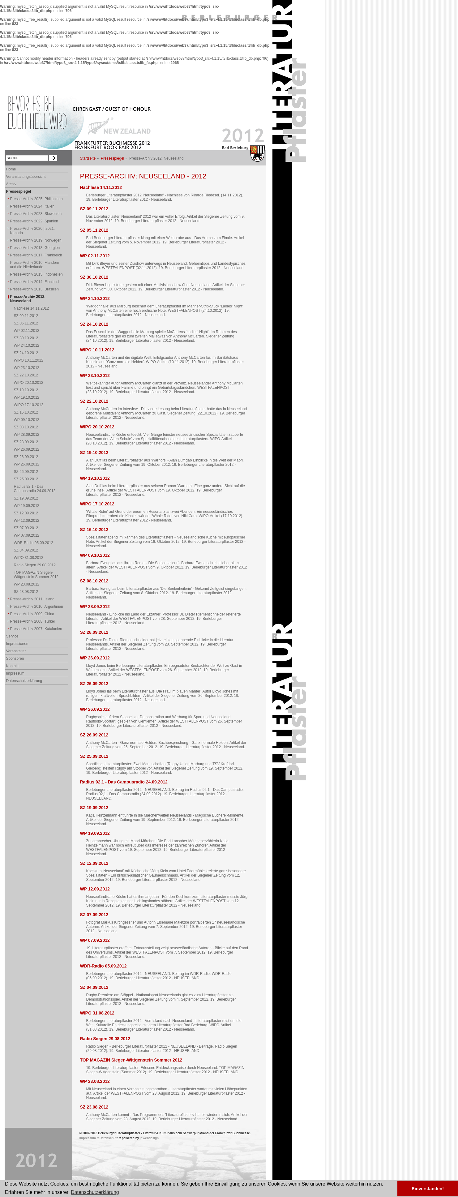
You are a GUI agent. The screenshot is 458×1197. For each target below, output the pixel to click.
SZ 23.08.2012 (94, 1107)
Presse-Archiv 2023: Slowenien (36, 214)
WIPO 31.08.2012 (97, 1012)
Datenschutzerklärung (24, 681)
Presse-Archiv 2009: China (32, 614)
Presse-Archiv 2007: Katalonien (36, 629)
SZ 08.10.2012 (94, 580)
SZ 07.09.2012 (94, 914)
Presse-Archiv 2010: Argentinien (36, 606)
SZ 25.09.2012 (94, 756)
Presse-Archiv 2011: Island (32, 599)
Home (11, 169)
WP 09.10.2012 (95, 555)
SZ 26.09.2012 (94, 683)
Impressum (15, 673)
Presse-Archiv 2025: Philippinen (36, 199)
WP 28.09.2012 (95, 606)
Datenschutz (109, 1138)
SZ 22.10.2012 (94, 401)
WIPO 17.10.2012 (97, 503)
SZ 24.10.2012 (94, 324)
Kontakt (12, 666)
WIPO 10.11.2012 (97, 349)
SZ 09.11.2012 (94, 208)
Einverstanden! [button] (428, 1188)
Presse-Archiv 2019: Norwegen (36, 240)
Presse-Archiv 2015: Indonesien (36, 274)
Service (12, 636)
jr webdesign (149, 1138)
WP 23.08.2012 (95, 1081)
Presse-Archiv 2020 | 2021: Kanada (32, 230)
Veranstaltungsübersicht (26, 176)
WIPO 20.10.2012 (97, 426)
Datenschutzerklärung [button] (95, 1192)
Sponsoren (15, 658)
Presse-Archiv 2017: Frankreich (36, 255)
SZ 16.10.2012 (94, 529)
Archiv (11, 184)
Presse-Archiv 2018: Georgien (35, 248)
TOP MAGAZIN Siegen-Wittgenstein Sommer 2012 (131, 1060)
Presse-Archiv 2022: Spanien (34, 221)
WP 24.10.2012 (95, 298)
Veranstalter (16, 651)
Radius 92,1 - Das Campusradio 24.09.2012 (124, 781)
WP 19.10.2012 (95, 478)
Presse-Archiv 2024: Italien (32, 206)
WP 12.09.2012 (95, 888)
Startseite (88, 158)
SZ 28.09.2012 (94, 632)
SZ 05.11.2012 (94, 230)
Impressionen (17, 643)
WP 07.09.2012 (95, 940)
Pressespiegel (112, 158)
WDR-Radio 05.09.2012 (103, 965)
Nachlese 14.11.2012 (101, 187)
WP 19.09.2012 (95, 833)
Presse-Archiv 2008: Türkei (32, 621)
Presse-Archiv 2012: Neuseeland (28, 298)
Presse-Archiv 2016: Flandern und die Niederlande (34, 264)
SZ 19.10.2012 (94, 452)
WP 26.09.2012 (95, 657)
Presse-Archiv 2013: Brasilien (34, 289)
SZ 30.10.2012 (94, 277)
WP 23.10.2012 (95, 375)
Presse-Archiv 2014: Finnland (34, 282)
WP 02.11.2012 (95, 255)
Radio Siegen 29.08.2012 (105, 1038)
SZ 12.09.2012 (94, 863)
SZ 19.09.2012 (94, 807)
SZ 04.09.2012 (94, 987)
